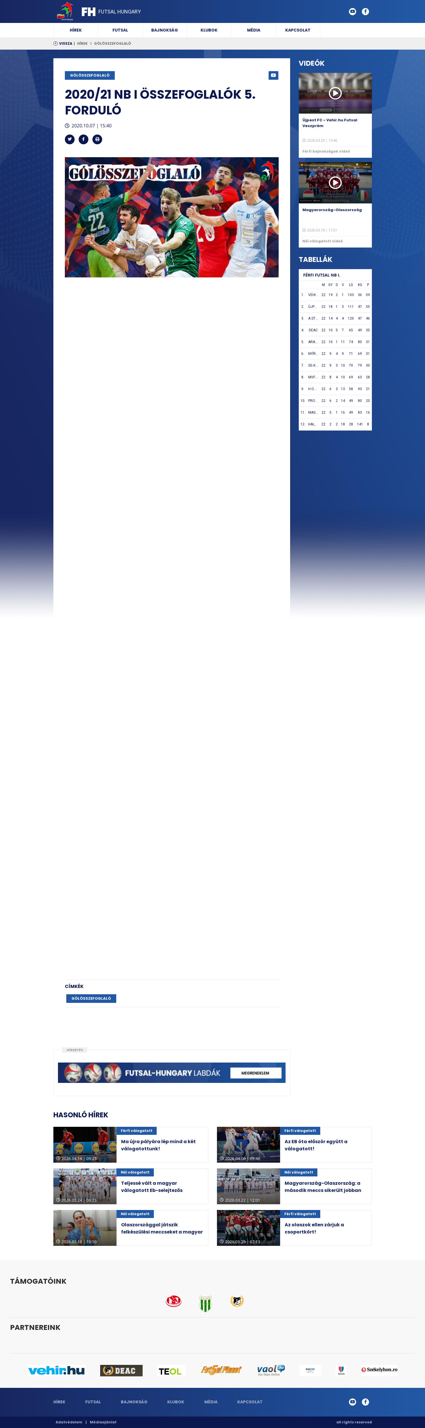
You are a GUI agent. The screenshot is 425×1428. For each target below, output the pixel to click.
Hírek (76, 30)
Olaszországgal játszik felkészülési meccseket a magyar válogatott (162, 1231)
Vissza (65, 43)
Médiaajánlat (103, 1422)
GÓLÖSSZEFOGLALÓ (112, 43)
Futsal (120, 30)
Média (253, 30)
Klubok (209, 30)
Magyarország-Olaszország (332, 210)
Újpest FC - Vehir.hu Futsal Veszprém (329, 123)
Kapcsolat (297, 30)
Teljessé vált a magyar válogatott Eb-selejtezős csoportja (152, 1190)
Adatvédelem (69, 1422)
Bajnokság (164, 30)
